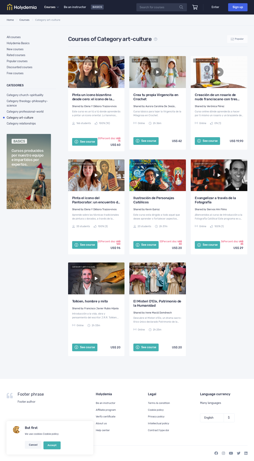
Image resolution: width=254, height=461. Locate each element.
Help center (103, 430)
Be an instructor (75, 7)
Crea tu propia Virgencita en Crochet (155, 97)
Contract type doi (159, 430)
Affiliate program (106, 410)
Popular (237, 39)
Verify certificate (106, 416)
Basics (97, 6)
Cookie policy (50, 436)
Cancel (33, 446)
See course (85, 142)
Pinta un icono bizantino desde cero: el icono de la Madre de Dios (92, 97)
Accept (50, 446)
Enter (215, 7)
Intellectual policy (159, 423)
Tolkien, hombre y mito (90, 301)
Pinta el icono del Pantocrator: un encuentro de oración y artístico (96, 200)
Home (10, 19)
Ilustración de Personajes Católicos (153, 200)
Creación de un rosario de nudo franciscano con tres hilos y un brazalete (216, 97)
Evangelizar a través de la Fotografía (215, 200)
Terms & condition (159, 403)
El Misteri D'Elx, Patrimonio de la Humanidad (157, 303)
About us (101, 423)
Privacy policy (157, 416)
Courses (24, 19)
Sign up (238, 7)
